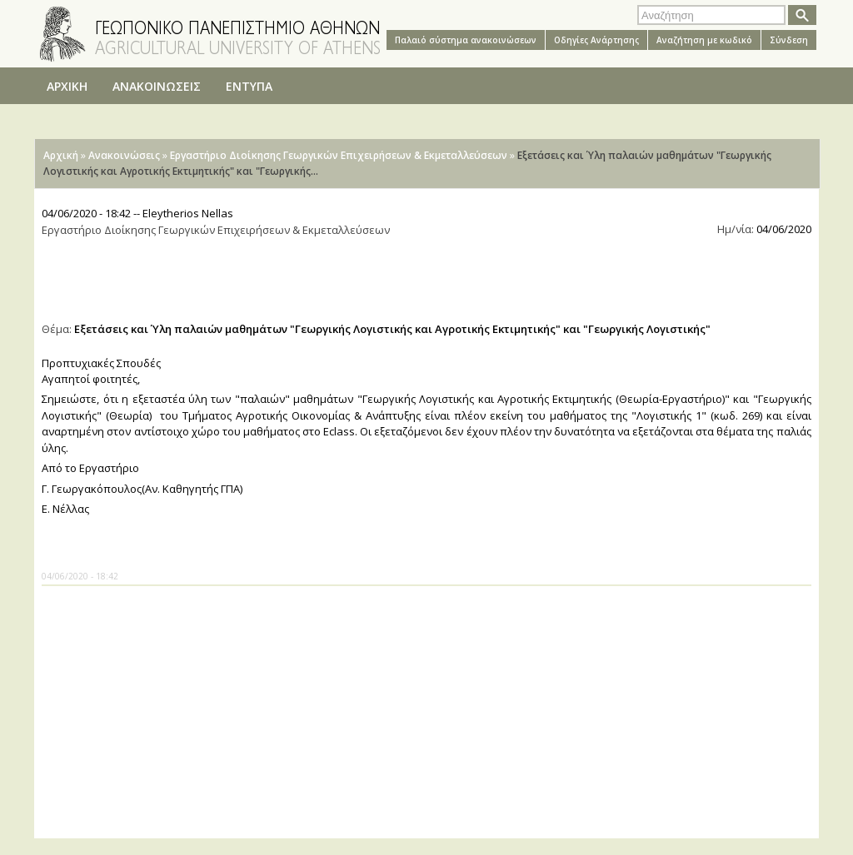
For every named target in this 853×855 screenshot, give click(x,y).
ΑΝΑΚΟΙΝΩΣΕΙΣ (156, 86)
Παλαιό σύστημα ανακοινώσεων (465, 40)
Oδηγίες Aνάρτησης (596, 40)
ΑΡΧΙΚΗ (67, 86)
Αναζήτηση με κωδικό (704, 40)
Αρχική (60, 155)
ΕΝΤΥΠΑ (249, 86)
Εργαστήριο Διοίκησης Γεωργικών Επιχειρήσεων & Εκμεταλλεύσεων (338, 155)
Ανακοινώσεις (124, 155)
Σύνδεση (789, 40)
